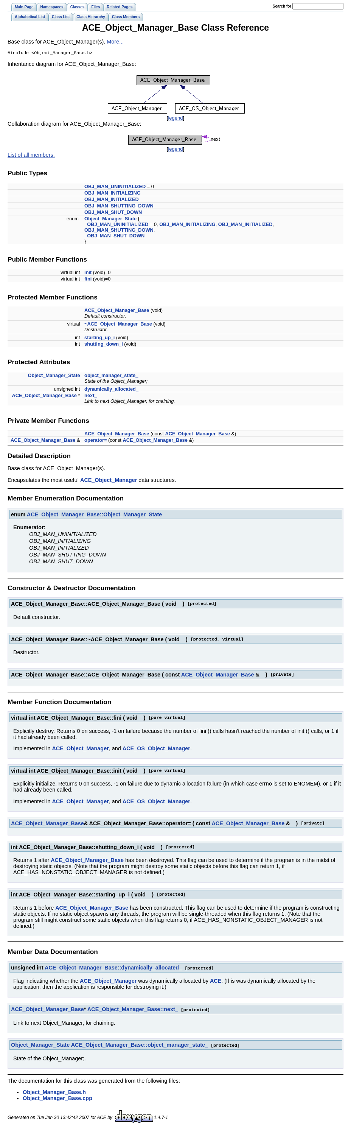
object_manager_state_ (111, 376)
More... (115, 42)
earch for (282, 6)
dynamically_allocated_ (111, 390)
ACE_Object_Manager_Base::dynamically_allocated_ (113, 968)
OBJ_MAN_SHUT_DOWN (113, 213)
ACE (215, 981)
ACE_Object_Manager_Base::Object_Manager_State (94, 515)
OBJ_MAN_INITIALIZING (112, 193)
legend (175, 119)
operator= (95, 441)
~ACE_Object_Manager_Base (118, 324)
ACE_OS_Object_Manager (156, 749)
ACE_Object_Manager (108, 481)
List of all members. (31, 156)
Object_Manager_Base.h (54, 1092)
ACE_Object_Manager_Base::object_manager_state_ (139, 1045)
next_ (90, 396)
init (88, 273)
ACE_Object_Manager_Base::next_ (132, 1010)
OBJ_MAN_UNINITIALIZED (115, 187)
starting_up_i (99, 338)
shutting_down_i (103, 345)
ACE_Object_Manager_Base (116, 311)
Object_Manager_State (110, 219)
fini (88, 279)
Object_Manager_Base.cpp (57, 1098)
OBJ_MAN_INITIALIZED (111, 200)
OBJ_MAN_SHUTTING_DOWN (119, 206)
